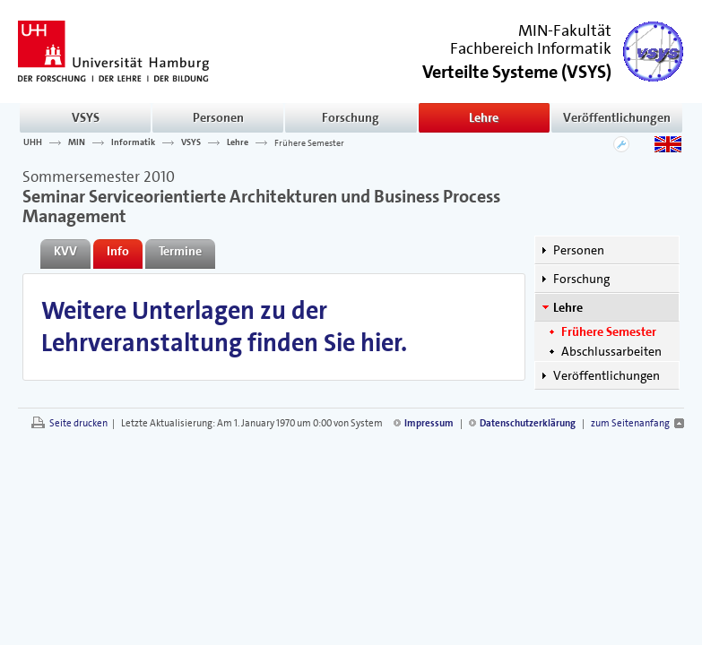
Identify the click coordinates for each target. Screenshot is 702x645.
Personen (218, 117)
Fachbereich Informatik (530, 48)
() (516, 70)
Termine (180, 251)
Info (118, 251)
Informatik (133, 142)
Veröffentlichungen (617, 117)
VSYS (86, 117)
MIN (76, 142)
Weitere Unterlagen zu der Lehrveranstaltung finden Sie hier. (224, 327)
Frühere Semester (309, 142)
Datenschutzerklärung (528, 423)
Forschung (350, 117)
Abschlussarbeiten (611, 351)
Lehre (483, 117)
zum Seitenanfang (630, 423)
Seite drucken (78, 423)
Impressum (429, 423)
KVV (65, 251)
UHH (32, 142)
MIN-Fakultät (564, 30)
